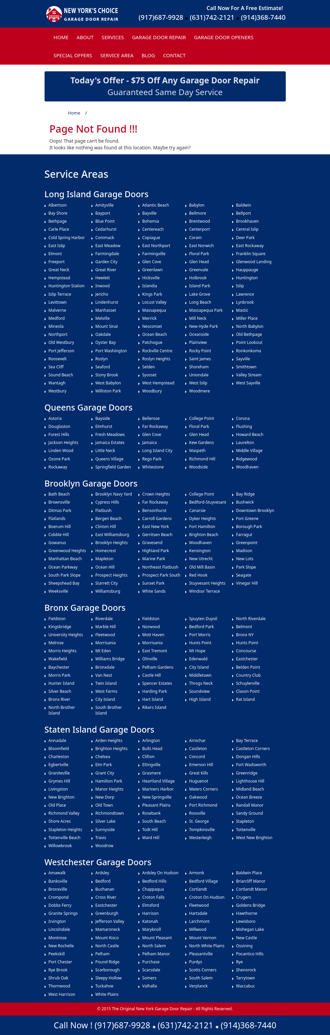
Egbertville (59, 764)
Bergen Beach (108, 518)
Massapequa (154, 310)
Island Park (199, 286)
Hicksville (151, 278)
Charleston (59, 756)
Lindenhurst (107, 302)
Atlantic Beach (155, 205)
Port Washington (111, 351)
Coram (195, 237)
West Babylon (108, 383)
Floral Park (199, 253)
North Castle (107, 946)
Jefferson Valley (109, 921)
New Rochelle (61, 946)
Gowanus (57, 542)
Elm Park (103, 764)
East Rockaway (250, 245)
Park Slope (246, 567)
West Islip (198, 383)
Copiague (151, 237)
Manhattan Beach (65, 559)
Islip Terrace (60, 294)
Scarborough (107, 970)
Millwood (198, 929)
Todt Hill (150, 829)
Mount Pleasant (157, 938)
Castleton (198, 748)
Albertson (58, 205)
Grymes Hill (59, 781)
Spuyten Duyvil (203, 618)
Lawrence (245, 294)
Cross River (106, 897)
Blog (148, 55)
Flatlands (57, 518)
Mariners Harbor (158, 789)
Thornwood (59, 986)
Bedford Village (203, 881)
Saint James (200, 359)
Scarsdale (151, 970)
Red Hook (198, 575)
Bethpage (58, 221)
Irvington (57, 921)
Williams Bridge (110, 659)
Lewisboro (246, 921)
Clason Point (248, 691)
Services (113, 37)
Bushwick (245, 502)
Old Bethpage (249, 334)
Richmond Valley (64, 813)
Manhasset (105, 310)
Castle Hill (151, 675)
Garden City (106, 262)
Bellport (243, 213)
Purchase (151, 962)
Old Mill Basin (202, 567)
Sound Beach (61, 375)
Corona (243, 418)
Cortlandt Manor (251, 889)
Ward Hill (150, 837)
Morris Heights (63, 651)
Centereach (153, 229)
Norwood (151, 627)
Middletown (200, 675)
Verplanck (198, 986)
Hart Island (152, 699)
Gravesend (152, 542)
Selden (148, 367)
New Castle (246, 938)
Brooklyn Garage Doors (91, 483)
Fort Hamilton (202, 526)
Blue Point (105, 221)
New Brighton (62, 797)
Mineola (56, 326)
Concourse (246, 651)
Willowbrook (60, 845)
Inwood (102, 286)
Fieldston (57, 618)
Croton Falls (153, 897)
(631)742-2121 (212, 17)
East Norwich (201, 245)
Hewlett (102, 278)
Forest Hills (59, 434)
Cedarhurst (106, 229)
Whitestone (153, 467)
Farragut (244, 534)
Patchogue (152, 342)
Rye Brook (58, 970)
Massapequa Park (206, 310)
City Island (199, 667)
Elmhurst (104, 426)
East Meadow (108, 245)
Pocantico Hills (250, 954)
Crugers (243, 897)
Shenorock (246, 970)
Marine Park (153, 559)
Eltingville (151, 764)
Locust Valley (154, 302)
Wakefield (58, 659)
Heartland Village (158, 781)
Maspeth (197, 450)
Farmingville (154, 253)
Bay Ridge (245, 494)
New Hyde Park (203, 326)
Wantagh (57, 383)
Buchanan (105, 889)
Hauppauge (247, 270)
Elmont (55, 253)
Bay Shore (58, 213)
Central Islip (247, 229)
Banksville (58, 881)
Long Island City (157, 450)
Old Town (104, 805)
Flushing (244, 426)
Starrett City (106, 583)
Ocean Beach (154, 334)
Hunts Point (200, 643)
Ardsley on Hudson (160, 873)
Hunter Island (61, 683)
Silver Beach (60, 691)
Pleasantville (201, 954)
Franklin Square (251, 253)
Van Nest (103, 675)
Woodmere (199, 391)
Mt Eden (103, 651)
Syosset (149, 375)
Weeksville (58, 591)
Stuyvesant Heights (207, 583)
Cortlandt (198, 889)
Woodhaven (247, 467)
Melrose (56, 643)
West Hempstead (158, 383)
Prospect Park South (161, 575)
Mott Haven (153, 635)
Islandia (149, 286)
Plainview (198, 342)
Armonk (196, 873)
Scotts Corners (203, 970)
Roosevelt (58, 359)
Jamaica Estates (110, 442)
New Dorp (105, 797)
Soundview (199, 691)
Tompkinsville (202, 829)
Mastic (242, 310)
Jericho (102, 294)
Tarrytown (245, 978)
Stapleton (245, 821)
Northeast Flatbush (160, 567)
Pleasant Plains (156, 805)
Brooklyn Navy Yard (113, 494)
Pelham (102, 954)
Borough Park (249, 526)
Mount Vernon (202, 938)
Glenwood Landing (254, 262)
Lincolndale (59, 929)
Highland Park (155, 550)
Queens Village (109, 459)
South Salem (201, 978)
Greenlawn (152, 270)
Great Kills (198, 773)
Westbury (58, 391)
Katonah (150, 921)
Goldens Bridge (250, 905)
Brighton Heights (111, 748)
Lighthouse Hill (250, 781)
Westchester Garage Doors (98, 862)
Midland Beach (250, 789)
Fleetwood (105, 635)
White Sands (154, 591)
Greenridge (247, 773)
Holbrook (198, 278)
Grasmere (151, 773)
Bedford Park (201, 627)
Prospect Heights (111, 575)
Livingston (58, 789)
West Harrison (62, 994)
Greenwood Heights (67, 550)
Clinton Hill (105, 526)
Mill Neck (197, 318)
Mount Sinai (106, 326)
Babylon (197, 205)
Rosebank (151, 813)
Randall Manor (250, 805)
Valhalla (149, 986)
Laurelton (245, 442)
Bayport (103, 213)
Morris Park (59, 675)
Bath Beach (59, 494)
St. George (199, 821)
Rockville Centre (157, 351)
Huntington (247, 278)
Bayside (102, 418)
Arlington (151, 740)
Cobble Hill (59, 534)
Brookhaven (247, 221)
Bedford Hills (154, 881)
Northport (58, 334)
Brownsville (59, 502)
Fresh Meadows (110, 434)
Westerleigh (200, 837)
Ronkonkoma (248, 351)
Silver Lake (105, 821)
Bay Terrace (247, 740)
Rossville (197, 813)
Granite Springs (63, 913)
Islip (240, 286)
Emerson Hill (201, 764)
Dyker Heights (202, 518)
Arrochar (197, 740)
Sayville (243, 359)
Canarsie (197, 510)
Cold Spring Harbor (67, 237)
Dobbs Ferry (60, 905)
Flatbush (103, 510)
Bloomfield (59, 748)
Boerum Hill (60, 526)
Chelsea (102, 756)
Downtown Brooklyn (255, 510)
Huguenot (198, 781)
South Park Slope (65, 575)
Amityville (104, 205)
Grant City (104, 773)
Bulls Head (152, 748)
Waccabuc (245, 986)
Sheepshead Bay (64, 583)
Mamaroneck (107, 929)
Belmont (244, 627)
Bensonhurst (154, 510)
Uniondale (199, 375)
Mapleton (104, 559)
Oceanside (199, 334)
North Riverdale (251, 618)
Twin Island (106, 683)
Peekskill (57, 954)
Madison (244, 550)
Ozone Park (59, 459)
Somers (149, 978)
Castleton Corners (253, 748)
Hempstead (60, 278)
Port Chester (60, 962)
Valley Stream (249, 375)
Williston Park (108, 391)
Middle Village (249, 450)
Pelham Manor (156, 954)
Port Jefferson (61, 351)
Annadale (57, 740)
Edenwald (198, 659)
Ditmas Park (60, 510)
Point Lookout (249, 342)
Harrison (150, 913)
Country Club (248, 675)
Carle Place (59, 229)
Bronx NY (245, 635)
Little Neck (105, 450)
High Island (200, 699)
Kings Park (152, 294)
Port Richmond (203, 805)
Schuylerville (248, 683)
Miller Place (247, 318)
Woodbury (152, 391)
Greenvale (198, 270)
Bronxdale (105, 667)
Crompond (59, 897)
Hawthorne (246, 913)
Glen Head (199, 262)
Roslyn (101, 359)
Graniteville (59, 773)
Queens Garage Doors (89, 407)
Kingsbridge (60, 627)
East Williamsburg (112, 534)
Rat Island (245, 699)
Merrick (150, 318)
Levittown (58, 302)
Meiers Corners (203, 789)
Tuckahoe (104, 986)
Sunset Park (153, 583)
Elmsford (150, 905)
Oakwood (198, 797)
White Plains (107, 994)
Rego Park (151, 459)
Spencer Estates (157, 683)
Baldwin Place (249, 873)
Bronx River (59, 699)
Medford (57, 318)
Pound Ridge (107, 962)
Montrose (58, 938)
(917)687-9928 (161, 17)
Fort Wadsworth (251, 764)
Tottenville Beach (65, 837)
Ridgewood (246, 459)
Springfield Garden (113, 467)
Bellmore (197, 213)
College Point (201, 418)
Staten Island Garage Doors (99, 729)
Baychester (59, 667)
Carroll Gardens (157, 518)
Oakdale (103, 334)
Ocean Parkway (63, 567)
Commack (104, 237)
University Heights (66, 635)
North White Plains (206, 946)
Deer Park (245, 237)
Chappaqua (153, 889)
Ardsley (102, 873)
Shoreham (199, 367)
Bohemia (150, 221)
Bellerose (151, 418)
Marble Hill (105, 627)
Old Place (57, 805)
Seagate (243, 575)
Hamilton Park (109, 781)
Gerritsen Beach (157, 534)
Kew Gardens (201, 442)
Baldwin (243, 205)
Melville (102, 318)
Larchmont (199, 921)
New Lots (245, 559)
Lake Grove (199, 294)
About (85, 37)
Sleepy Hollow (108, 978)
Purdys (195, 962)
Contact (174, 55)
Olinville (149, 659)
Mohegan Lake (250, 929)
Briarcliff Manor (251, 881)
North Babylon (250, 326)
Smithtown (246, 367)
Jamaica (149, 442)
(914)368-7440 (263, 17)
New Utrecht (201, 559)
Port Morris (200, 635)
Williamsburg (107, 591)
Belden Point (248, 667)
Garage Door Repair (159, 37)
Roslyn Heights (156, 359)
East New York (155, 526)
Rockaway (58, 467)
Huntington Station (67, 286)
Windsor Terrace (204, 591)
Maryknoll (151, 929)
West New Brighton (254, 837)
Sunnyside (105, 829)
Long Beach (200, 302)
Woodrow (104, 845)
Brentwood (199, 221)
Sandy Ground (249, 813)
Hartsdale (198, 913)
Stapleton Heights (65, 829)
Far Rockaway (155, 426)
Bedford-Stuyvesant (207, 502)
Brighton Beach (203, 534)
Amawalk (57, 873)
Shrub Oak (58, 978)
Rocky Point (200, 351)
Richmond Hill (202, 459)
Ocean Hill (105, 567)
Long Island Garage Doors (97, 194)
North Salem (154, 946)
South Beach (154, 821)
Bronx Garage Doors (85, 607)
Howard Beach (250, 434)
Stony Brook (106, 375)
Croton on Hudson (207, 897)
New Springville (157, 797)
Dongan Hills (248, 756)
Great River (106, 270)
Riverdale (104, 618)
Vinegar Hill (247, 583)
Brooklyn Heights (111, 542)
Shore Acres (60, 821)
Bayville (149, 213)
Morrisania (105, 643)
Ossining (244, 946)
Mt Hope (197, 651)
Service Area (116, 55)
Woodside (198, 467)
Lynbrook (245, 302)
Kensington (200, 550)
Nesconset (152, 326)
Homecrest (105, 550)
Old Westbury (61, 342)
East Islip (57, 245)
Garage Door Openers (224, 37)
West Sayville (248, 383)
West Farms (106, 691)
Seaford (102, 367)
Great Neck (59, 270)
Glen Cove (151, 262)
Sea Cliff (56, 367)
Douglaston (59, 426)
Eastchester (247, 659)
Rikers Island (154, 707)
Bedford (103, 881)
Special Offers (73, 55)
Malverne (57, 310)
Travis (100, 837)
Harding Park (154, 691)
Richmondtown (109, 813)
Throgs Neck (201, 683)
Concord (197, 756)
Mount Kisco (107, 938)
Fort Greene (247, 518)
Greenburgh (107, 913)
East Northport (156, 245)
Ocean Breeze (249, 797)
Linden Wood (61, 450)
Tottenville (246, 829)
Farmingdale (107, 253)
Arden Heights (109, 740)
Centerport (199, 229)
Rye (239, 962)
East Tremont (154, 651)
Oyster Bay (105, 342)
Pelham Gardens (158, 667)
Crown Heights (156, 494)
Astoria (55, 418)
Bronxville (58, 889)
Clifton (148, 756)
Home (61, 37)
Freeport (57, 262)
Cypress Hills (107, 502)
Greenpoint (247, 542)
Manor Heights (109, 789)
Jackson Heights (63, 442)
